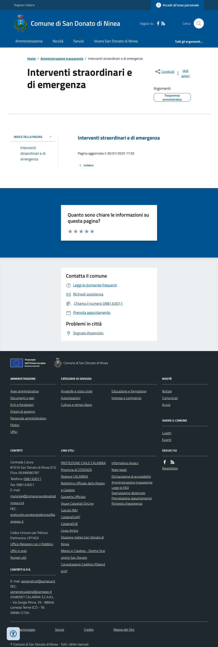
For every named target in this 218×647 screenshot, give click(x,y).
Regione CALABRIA (74, 476)
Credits (89, 629)
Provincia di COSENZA (76, 469)
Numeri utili (18, 557)
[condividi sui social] (164, 71)
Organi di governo (22, 411)
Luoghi (166, 432)
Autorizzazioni (70, 397)
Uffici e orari (18, 550)
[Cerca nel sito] (197, 23)
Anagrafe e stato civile (76, 391)
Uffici (13, 431)
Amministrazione (29, 41)
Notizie (167, 391)
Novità (58, 41)
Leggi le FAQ (120, 487)
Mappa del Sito (123, 629)
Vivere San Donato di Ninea (116, 41)
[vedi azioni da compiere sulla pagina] (183, 73)
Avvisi (166, 404)
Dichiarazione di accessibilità (131, 476)
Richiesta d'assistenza (127, 503)
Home (31, 58)
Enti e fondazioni (22, 404)
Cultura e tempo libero (76, 404)
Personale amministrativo (28, 418)
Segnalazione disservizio (128, 492)
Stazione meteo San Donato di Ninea (82, 541)
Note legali (119, 469)
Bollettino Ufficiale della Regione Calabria (83, 486)
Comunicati (170, 397)
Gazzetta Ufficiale (73, 496)
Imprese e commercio (126, 397)
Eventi (166, 439)
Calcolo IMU (69, 510)
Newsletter (170, 468)
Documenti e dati (22, 397)
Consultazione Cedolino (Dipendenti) (83, 568)
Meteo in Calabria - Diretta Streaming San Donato (83, 554)
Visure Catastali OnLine (77, 503)
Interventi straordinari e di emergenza (119, 137)
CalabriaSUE (69, 523)
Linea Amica (69, 530)
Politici (14, 424)
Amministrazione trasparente (61, 58)
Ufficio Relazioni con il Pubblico (31, 544)
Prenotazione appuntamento (132, 498)
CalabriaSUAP (70, 516)
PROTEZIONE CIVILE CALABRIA (83, 462)
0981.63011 (32, 478)
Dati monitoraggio (22, 629)
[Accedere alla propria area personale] (177, 5)
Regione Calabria (24, 5)
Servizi (78, 41)
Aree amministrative (24, 391)
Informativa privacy (125, 462)
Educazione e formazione (129, 391)
